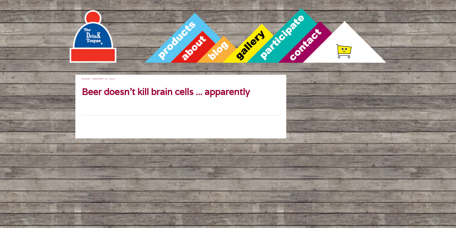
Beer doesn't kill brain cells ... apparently (166, 92)
